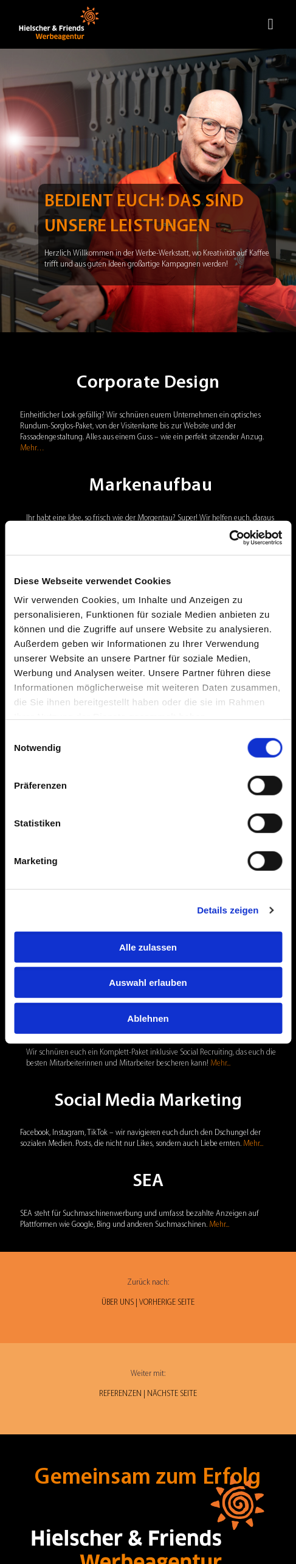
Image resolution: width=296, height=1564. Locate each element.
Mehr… (32, 448)
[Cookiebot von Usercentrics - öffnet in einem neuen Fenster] (229, 538)
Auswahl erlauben (148, 982)
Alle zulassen (148, 946)
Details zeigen (227, 910)
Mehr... (220, 1063)
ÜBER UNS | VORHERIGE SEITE (148, 1303)
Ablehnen (147, 1018)
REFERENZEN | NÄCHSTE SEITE (148, 1394)
